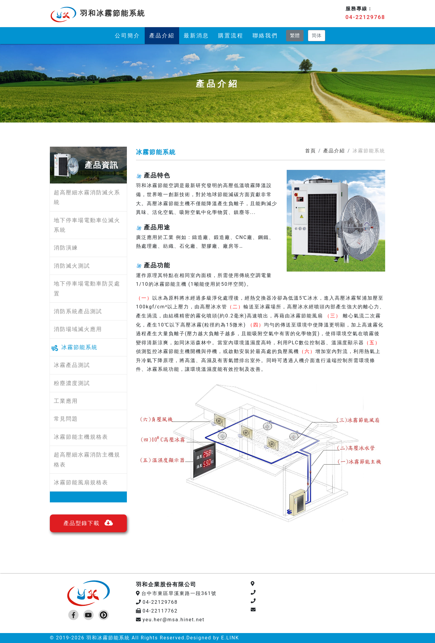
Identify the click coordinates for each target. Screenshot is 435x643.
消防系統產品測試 (78, 311)
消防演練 (66, 247)
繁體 (295, 35)
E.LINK (230, 638)
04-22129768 (365, 17)
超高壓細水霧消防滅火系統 (87, 197)
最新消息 (196, 35)
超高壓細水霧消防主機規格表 (87, 459)
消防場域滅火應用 (78, 329)
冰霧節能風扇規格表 (81, 482)
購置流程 (230, 35)
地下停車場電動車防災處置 (87, 288)
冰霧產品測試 (72, 365)
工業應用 (66, 401)
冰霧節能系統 (79, 347)
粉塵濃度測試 (72, 383)
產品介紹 (162, 35)
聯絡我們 (265, 35)
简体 (316, 35)
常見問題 (66, 418)
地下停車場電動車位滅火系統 (87, 225)
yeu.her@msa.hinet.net (170, 619)
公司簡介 (127, 35)
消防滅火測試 (72, 266)
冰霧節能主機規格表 (81, 437)
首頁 (310, 151)
